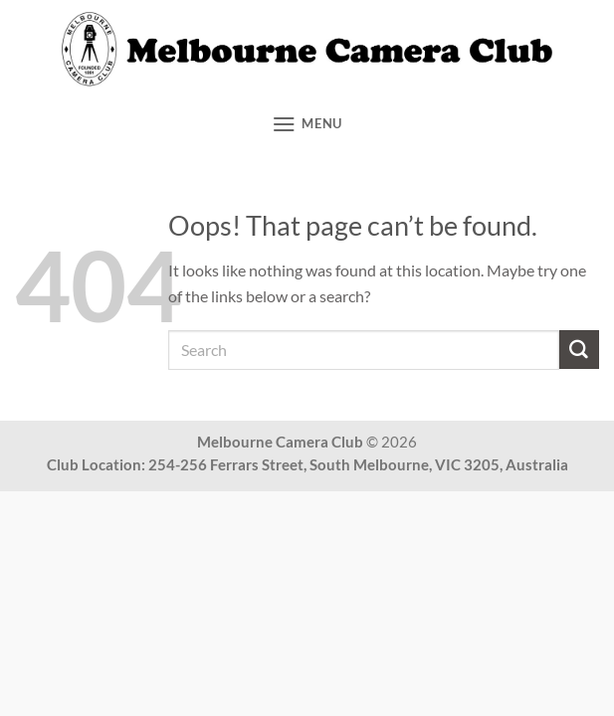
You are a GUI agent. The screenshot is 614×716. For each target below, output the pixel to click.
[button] (307, 123)
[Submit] (579, 350)
